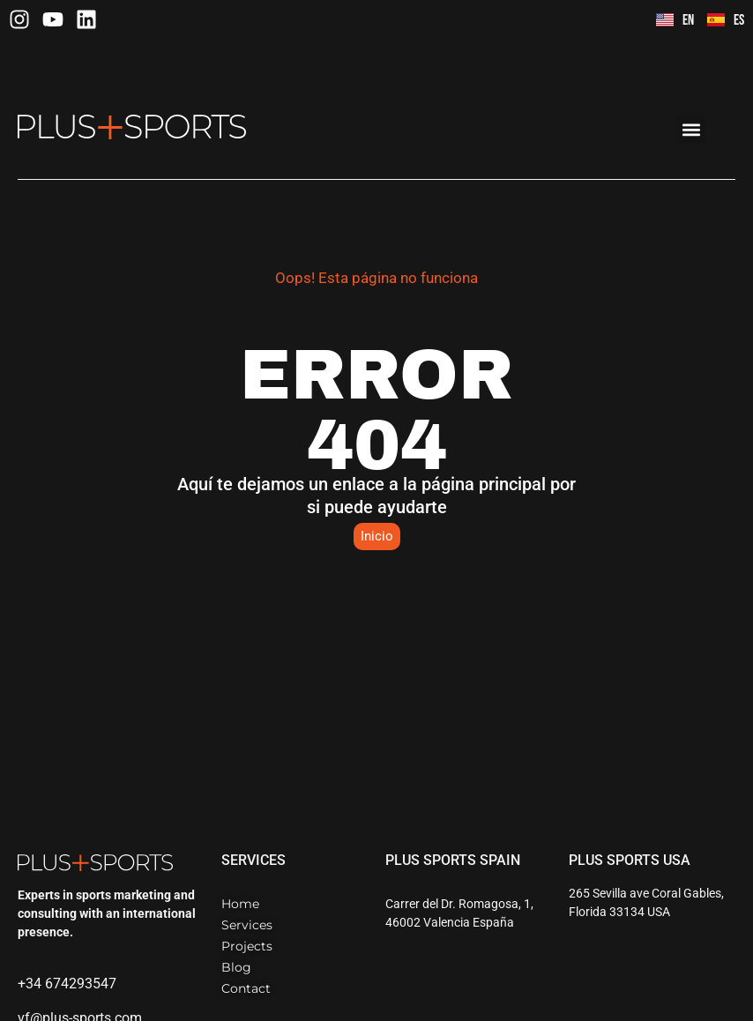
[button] (690, 129)
